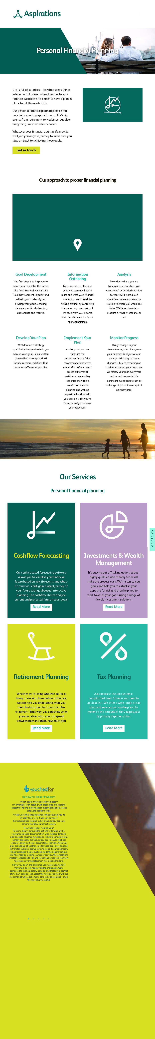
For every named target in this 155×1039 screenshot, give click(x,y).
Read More (41, 607)
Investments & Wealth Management (114, 560)
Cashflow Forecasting (41, 556)
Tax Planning (114, 677)
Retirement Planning (41, 677)
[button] (26, 151)
